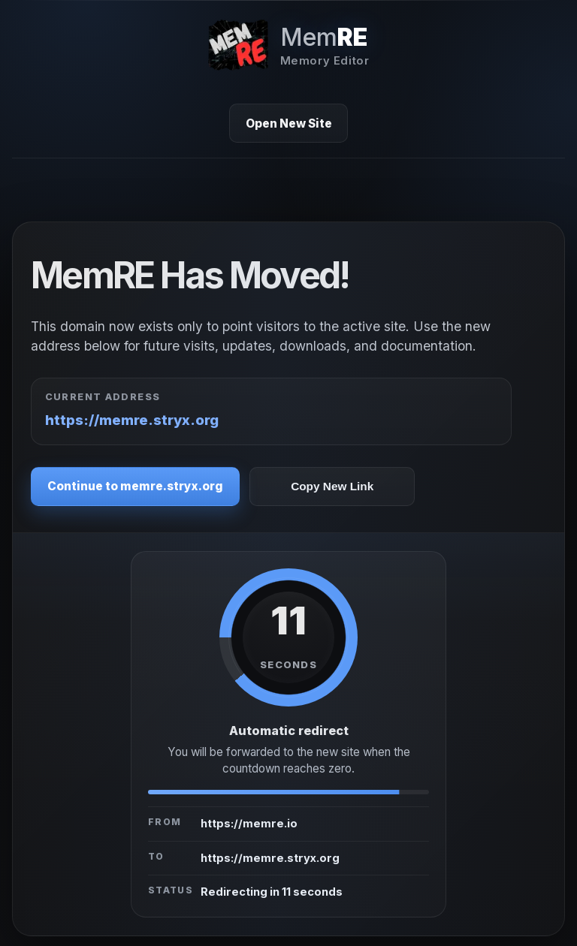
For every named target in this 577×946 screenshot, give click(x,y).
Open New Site (289, 123)
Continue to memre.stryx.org (135, 486)
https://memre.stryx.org (132, 419)
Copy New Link (332, 486)
